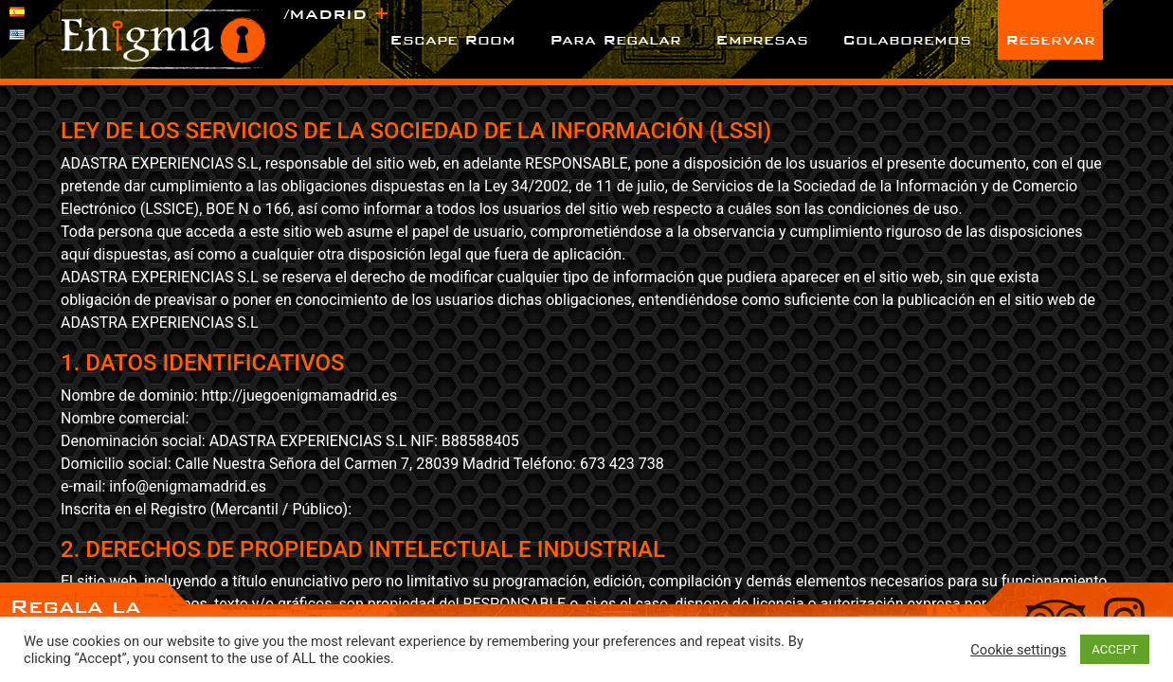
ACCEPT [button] (1115, 649)
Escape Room (452, 39)
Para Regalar (615, 39)
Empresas (761, 39)
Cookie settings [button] (1018, 649)
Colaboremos (906, 39)
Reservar (1050, 39)
